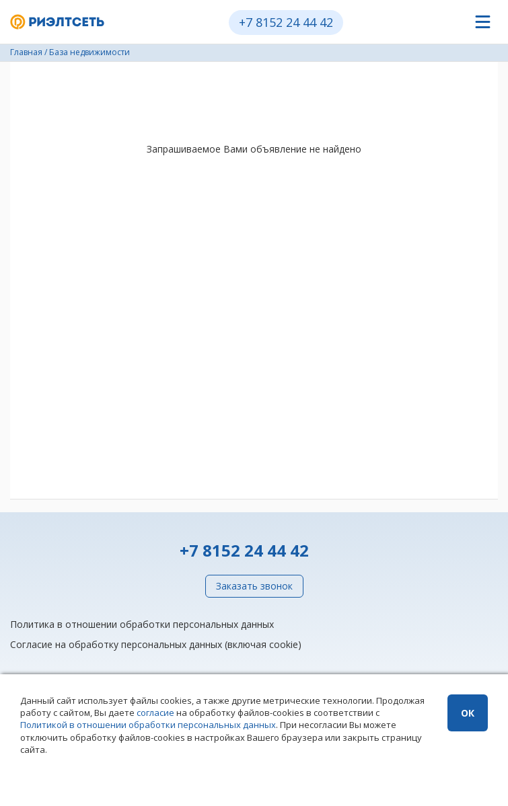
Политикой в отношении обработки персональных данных (148, 725)
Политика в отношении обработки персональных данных (142, 624)
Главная (26, 52)
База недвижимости (89, 52)
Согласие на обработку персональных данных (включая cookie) (155, 644)
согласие (155, 713)
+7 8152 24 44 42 (286, 22)
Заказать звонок (254, 585)
